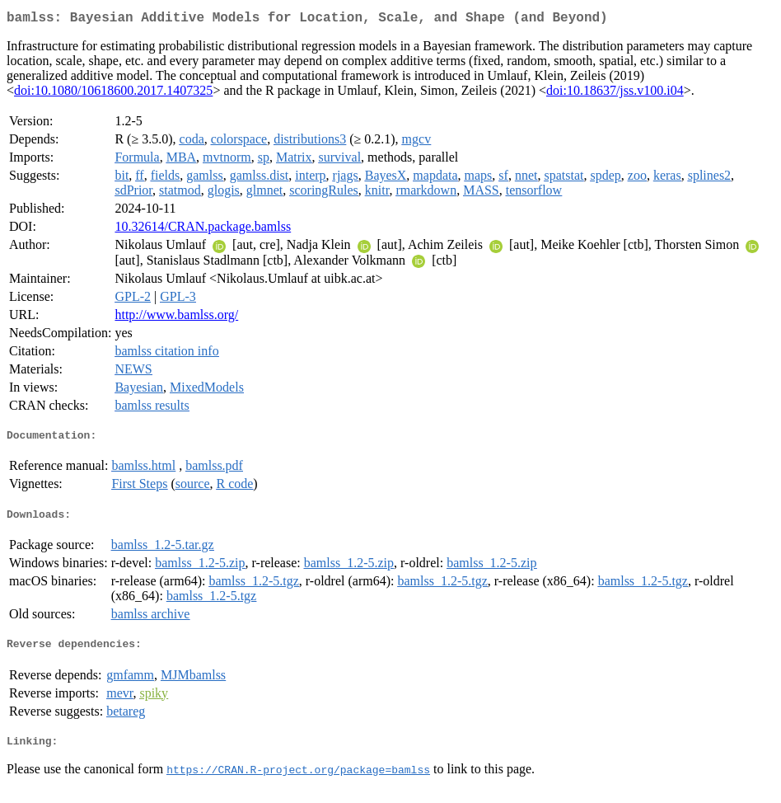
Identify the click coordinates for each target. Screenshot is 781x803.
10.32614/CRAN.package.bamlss (203, 230)
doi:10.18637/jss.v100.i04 (615, 94)
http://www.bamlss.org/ (176, 318)
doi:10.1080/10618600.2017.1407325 (113, 94)
